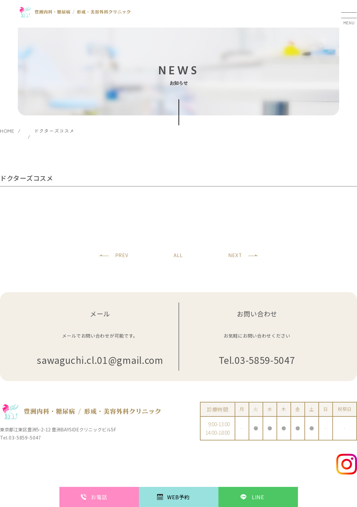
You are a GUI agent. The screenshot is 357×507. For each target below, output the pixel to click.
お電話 (99, 497)
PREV (122, 255)
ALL (178, 255)
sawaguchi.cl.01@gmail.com (100, 360)
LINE (258, 497)
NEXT (235, 255)
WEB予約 (178, 497)
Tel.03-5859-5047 (257, 360)
